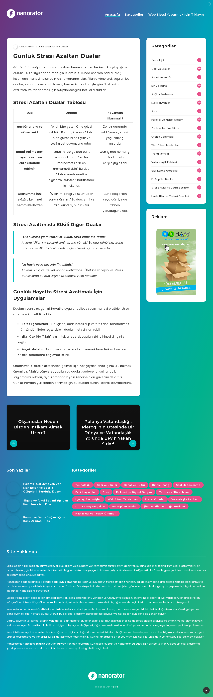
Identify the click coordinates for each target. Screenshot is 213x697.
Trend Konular (160, 153)
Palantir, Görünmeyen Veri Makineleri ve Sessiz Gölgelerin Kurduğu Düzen (42, 487)
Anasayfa (112, 14)
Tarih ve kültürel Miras (165, 128)
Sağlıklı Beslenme (162, 94)
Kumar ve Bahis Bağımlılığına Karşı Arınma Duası (44, 519)
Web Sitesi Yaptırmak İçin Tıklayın (176, 14)
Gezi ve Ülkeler (160, 69)
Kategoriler (134, 14)
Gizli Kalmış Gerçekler (165, 170)
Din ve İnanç (159, 86)
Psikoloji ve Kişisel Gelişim (167, 119)
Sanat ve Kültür (161, 77)
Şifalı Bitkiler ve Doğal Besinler (170, 187)
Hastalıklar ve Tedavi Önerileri (170, 196)
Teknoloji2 (157, 60)
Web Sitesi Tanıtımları (165, 145)
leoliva (114, 686)
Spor (154, 111)
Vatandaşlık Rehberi (164, 162)
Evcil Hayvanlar (160, 102)
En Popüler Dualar (162, 179)
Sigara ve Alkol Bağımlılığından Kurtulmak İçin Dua (45, 502)
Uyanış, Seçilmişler (163, 136)
